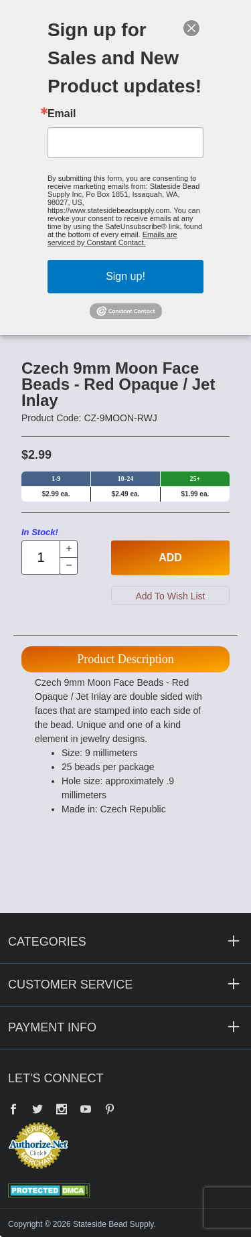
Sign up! (125, 276)
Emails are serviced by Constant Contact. (112, 238)
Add (170, 557)
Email (62, 113)
